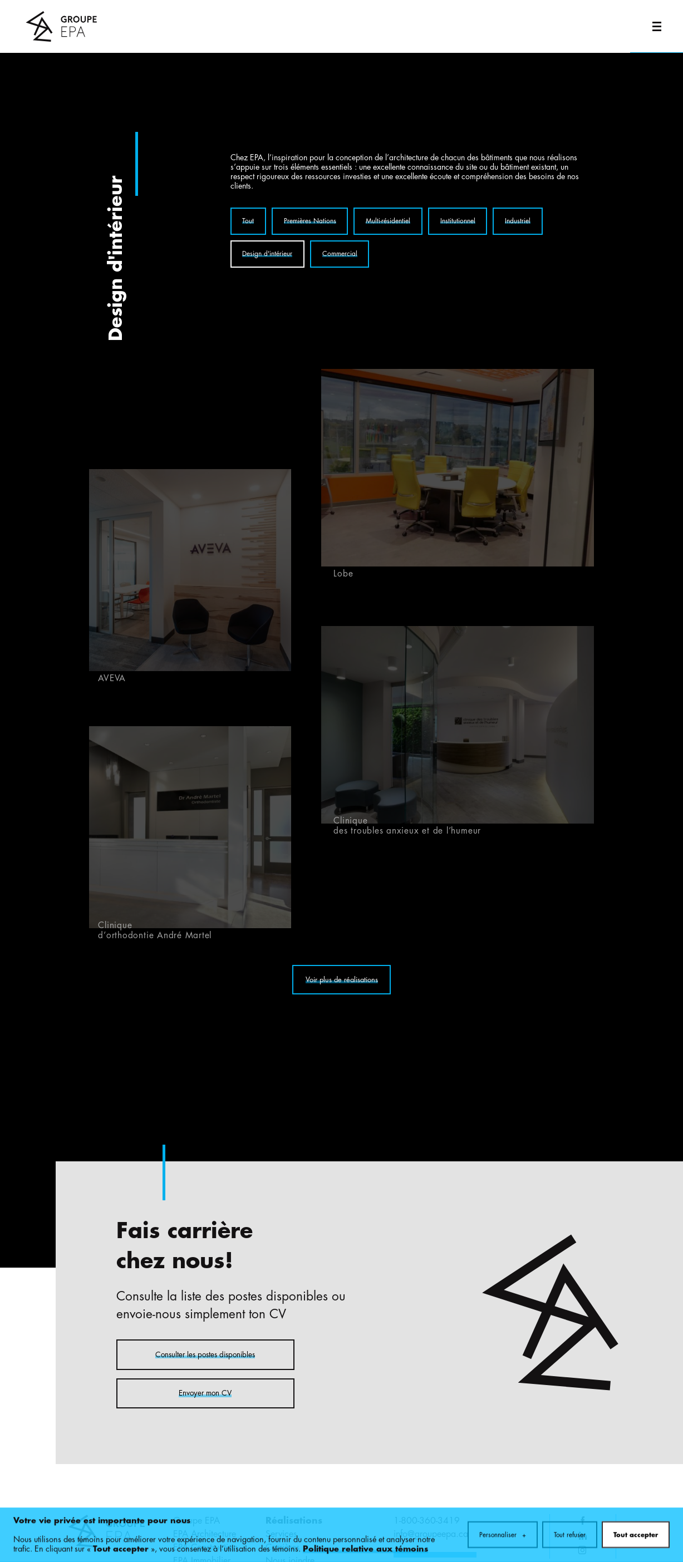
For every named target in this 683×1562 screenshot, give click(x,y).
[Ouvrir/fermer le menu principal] (656, 26)
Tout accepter (635, 1532)
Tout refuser (570, 1532)
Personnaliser (502, 1532)
